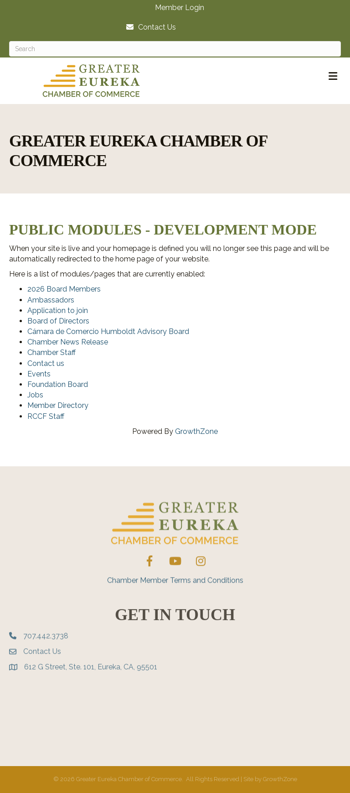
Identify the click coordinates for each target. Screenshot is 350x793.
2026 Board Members (64, 289)
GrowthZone (196, 431)
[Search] (175, 49)
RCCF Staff (45, 416)
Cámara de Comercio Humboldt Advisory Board (108, 331)
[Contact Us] (149, 27)
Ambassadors (50, 300)
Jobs (35, 395)
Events (39, 374)
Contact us (45, 363)
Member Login (179, 7)
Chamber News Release (67, 342)
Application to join (57, 310)
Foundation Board (57, 384)
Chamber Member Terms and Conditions (175, 594)
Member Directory (57, 405)
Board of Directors (58, 321)
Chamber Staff (51, 352)
